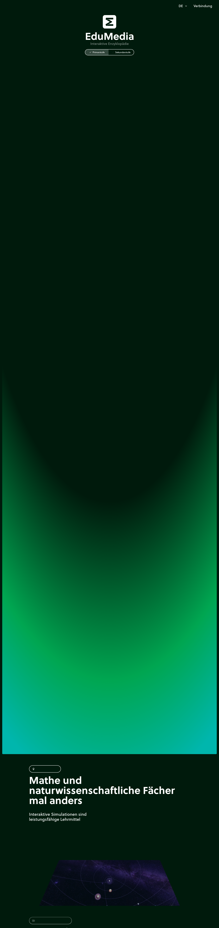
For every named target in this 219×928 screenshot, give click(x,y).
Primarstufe (97, 52)
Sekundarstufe (121, 52)
